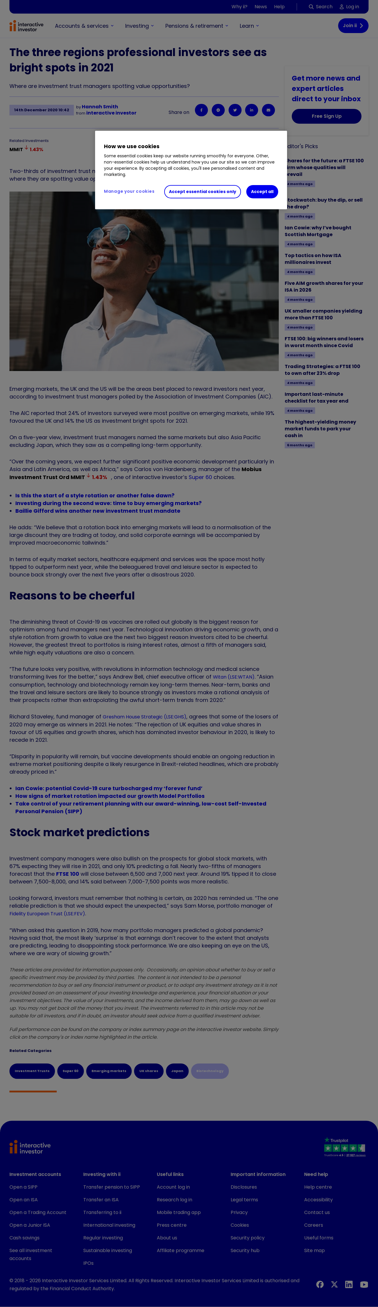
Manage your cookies (129, 191)
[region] (191, 170)
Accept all (262, 192)
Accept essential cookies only (202, 192)
